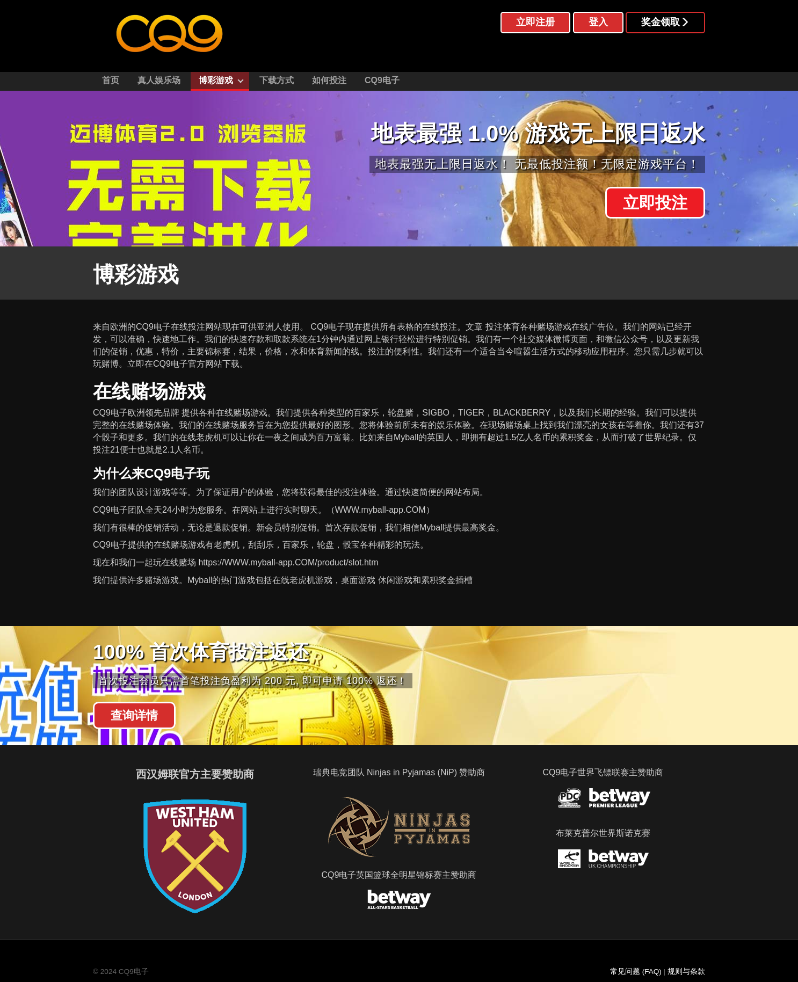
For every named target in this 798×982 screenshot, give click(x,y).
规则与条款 (686, 972)
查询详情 (134, 715)
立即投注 (655, 203)
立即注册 (535, 22)
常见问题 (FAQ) (636, 972)
